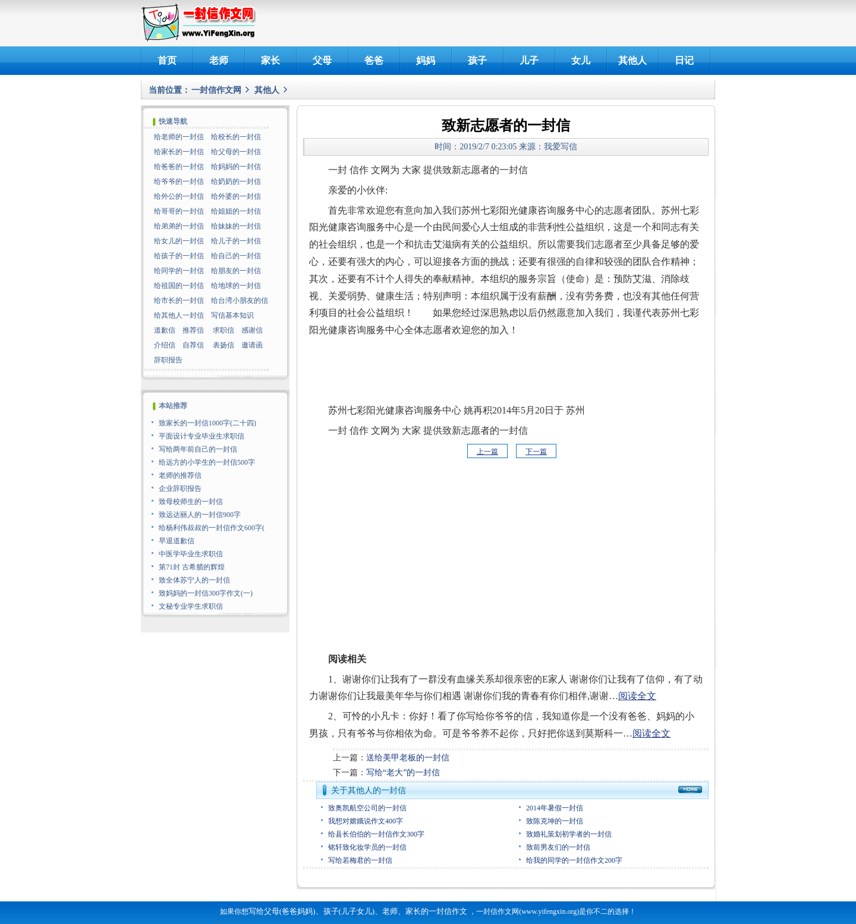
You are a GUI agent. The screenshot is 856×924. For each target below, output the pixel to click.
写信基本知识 (232, 315)
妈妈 (425, 60)
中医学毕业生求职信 (191, 554)
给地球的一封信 (236, 285)
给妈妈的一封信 (236, 166)
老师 (218, 60)
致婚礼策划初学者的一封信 (569, 834)
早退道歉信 (176, 541)
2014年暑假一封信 (554, 808)
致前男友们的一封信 (558, 847)
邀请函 (252, 345)
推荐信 (193, 330)
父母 (322, 60)
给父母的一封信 (236, 152)
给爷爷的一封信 (179, 181)
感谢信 (252, 330)
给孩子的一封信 (179, 256)
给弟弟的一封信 (179, 226)
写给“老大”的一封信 (403, 772)
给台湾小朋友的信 (239, 300)
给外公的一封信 (179, 196)
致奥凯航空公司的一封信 (367, 808)
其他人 (632, 60)
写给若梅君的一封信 (360, 860)
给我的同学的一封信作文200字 (574, 860)
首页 (167, 60)
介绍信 (164, 345)
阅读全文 (637, 696)
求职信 (223, 330)
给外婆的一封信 (236, 196)
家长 (270, 60)
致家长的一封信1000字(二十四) (207, 423)
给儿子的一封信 (236, 241)
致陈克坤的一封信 (554, 821)
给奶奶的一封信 (236, 181)
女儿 (580, 60)
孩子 (477, 60)
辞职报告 (168, 360)
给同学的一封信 (179, 271)
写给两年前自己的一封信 (198, 449)
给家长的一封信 (179, 152)
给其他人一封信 (179, 315)
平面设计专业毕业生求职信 (201, 436)
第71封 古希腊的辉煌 (192, 567)
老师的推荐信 (180, 475)
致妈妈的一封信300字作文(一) (206, 593)
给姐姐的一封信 (236, 211)
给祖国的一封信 (179, 285)
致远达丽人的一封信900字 (200, 514)
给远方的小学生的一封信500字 (207, 462)
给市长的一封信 (179, 300)
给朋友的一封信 (236, 271)
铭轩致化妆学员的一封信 (367, 847)
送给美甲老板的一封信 (407, 757)
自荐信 (193, 345)
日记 (684, 60)
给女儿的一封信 (179, 241)
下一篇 (536, 451)
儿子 (529, 60)
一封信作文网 (216, 90)
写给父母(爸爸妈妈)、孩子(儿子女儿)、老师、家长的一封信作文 (357, 911)
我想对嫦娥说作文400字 (365, 821)
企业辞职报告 (180, 488)
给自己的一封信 (236, 256)
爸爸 (373, 60)
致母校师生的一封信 (191, 501)
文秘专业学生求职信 (191, 606)
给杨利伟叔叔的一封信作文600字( (212, 528)
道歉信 (164, 330)
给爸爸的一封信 (179, 166)
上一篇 (487, 451)
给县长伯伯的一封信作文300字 (376, 834)
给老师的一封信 (179, 137)
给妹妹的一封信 (236, 226)
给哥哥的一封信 (179, 211)
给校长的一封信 (236, 137)
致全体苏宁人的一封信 (194, 580)
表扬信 (223, 345)
